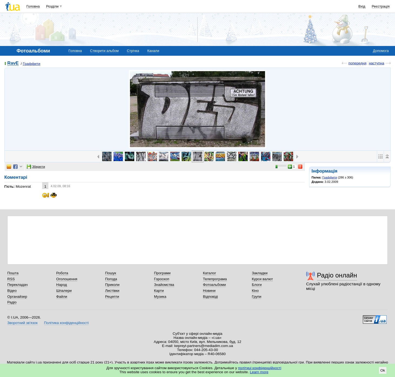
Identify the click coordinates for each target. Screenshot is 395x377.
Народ (61, 285)
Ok (382, 370)
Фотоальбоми (214, 285)
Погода (111, 279)
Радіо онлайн (337, 275)
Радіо (11, 302)
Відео (12, 291)
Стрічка (133, 51)
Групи (256, 297)
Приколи (112, 285)
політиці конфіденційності (259, 368)
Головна (33, 6)
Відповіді (210, 297)
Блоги (257, 285)
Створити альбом (104, 51)
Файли (61, 297)
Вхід (362, 6)
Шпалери (64, 291)
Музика (160, 297)
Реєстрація (381, 6)
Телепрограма (215, 279)
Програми (162, 273)
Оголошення (66, 279)
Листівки (112, 291)
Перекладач (17, 285)
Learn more (259, 372)
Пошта (12, 273)
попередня (357, 63)
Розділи (52, 6)
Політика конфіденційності (66, 323)
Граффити (31, 64)
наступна (376, 63)
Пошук (110, 273)
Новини (209, 291)
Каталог (209, 273)
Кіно (255, 291)
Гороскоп (161, 279)
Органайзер (17, 297)
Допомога (381, 51)
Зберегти (36, 166)
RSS (11, 279)
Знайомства (164, 285)
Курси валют (262, 279)
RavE (13, 63)
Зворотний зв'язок (22, 323)
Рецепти (112, 297)
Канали (153, 51)
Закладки (259, 273)
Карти (159, 291)
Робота (62, 273)
